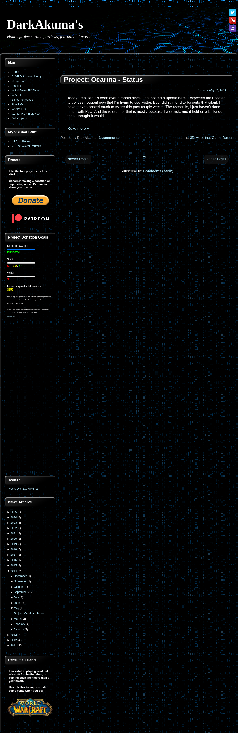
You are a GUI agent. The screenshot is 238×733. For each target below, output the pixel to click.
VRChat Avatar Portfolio (26, 146)
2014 (13, 570)
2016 (13, 560)
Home (15, 72)
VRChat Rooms (21, 141)
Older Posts (216, 159)
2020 (13, 538)
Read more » (78, 128)
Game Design (222, 137)
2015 (13, 565)
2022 (13, 528)
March (18, 618)
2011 (13, 645)
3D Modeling (200, 137)
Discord (16, 85)
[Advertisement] (30, 398)
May (16, 608)
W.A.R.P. (17, 95)
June (17, 602)
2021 (13, 533)
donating (10, 316)
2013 (13, 634)
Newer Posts (78, 159)
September (21, 592)
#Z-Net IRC (19, 109)
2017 (13, 554)
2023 (13, 522)
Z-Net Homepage (22, 99)
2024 (13, 517)
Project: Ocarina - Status (29, 613)
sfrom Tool (18, 81)
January (19, 629)
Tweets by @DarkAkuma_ (23, 488)
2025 (13, 512)
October (19, 586)
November (20, 581)
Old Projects (19, 118)
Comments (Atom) (158, 171)
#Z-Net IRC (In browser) (26, 113)
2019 (13, 544)
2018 (13, 549)
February (19, 624)
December (20, 576)
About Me (17, 104)
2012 (13, 640)
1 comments (109, 137)
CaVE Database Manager (27, 76)
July (16, 597)
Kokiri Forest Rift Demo (26, 90)
